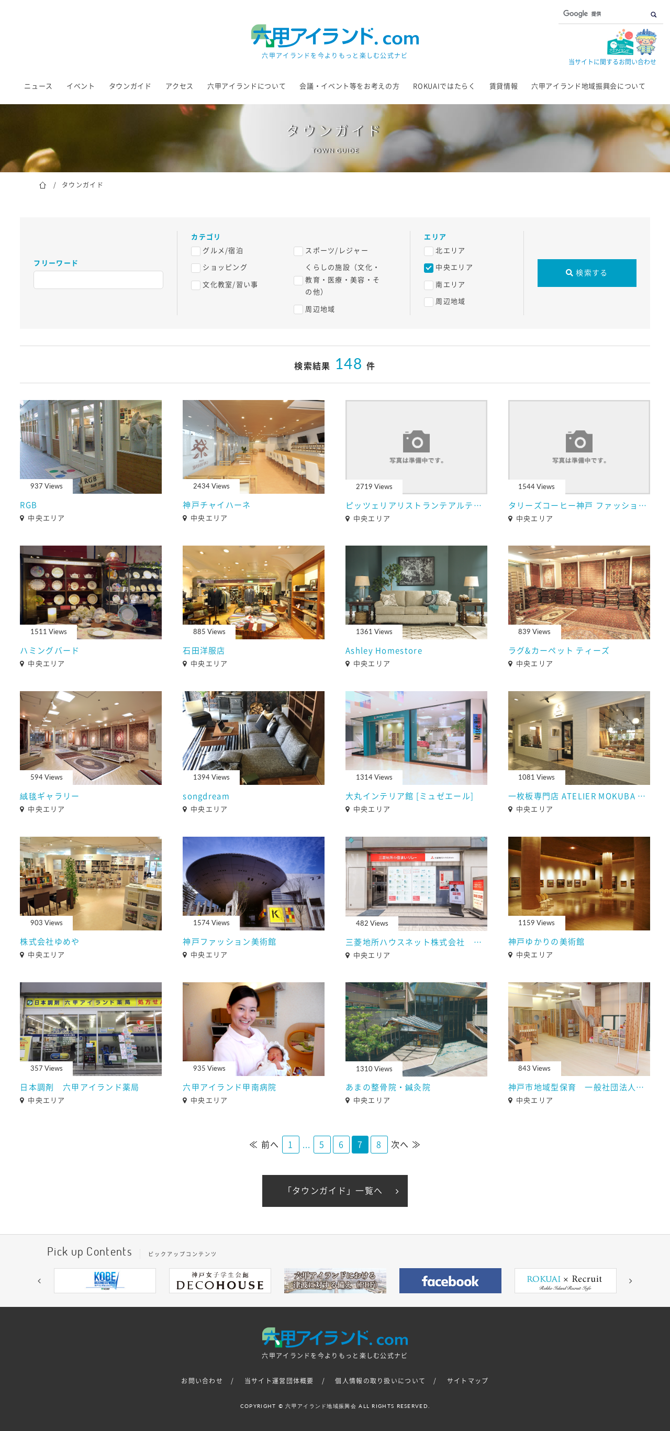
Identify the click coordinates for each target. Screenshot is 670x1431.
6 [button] (350, 1301)
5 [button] (335, 1301)
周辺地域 (320, 309)
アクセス (179, 86)
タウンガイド (130, 86)
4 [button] (319, 1301)
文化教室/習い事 (230, 284)
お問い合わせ (202, 1381)
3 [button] (303, 1301)
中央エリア (454, 267)
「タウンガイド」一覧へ (333, 1190)
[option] (104, 1280)
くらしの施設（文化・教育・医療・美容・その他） (342, 279)
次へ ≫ (406, 1144)
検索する (587, 272)
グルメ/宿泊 (223, 250)
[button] (39, 1280)
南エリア (450, 284)
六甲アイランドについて (246, 86)
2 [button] (288, 1301)
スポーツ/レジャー (336, 250)
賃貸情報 (503, 86)
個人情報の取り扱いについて (380, 1381)
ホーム (42, 184)
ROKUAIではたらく (444, 86)
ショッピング (225, 267)
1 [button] (272, 1301)
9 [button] (398, 1301)
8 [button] (382, 1301)
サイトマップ (468, 1381)
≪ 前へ (264, 1144)
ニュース (38, 86)
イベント (80, 86)
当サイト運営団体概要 (279, 1381)
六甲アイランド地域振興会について (588, 86)
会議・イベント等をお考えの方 (349, 86)
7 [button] (366, 1301)
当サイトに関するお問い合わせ (612, 62)
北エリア (450, 250)
